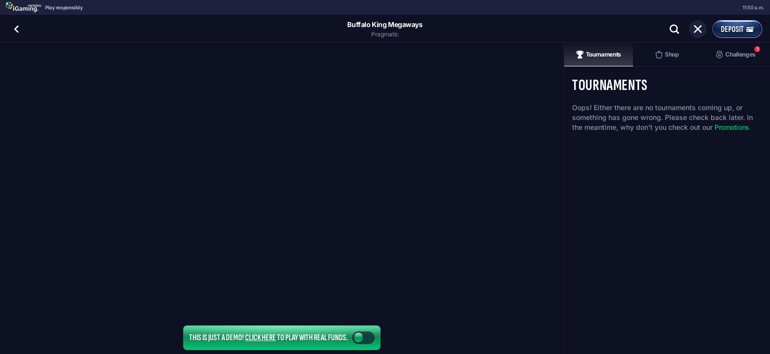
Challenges (737, 52)
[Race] (698, 29)
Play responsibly (63, 7)
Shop (667, 55)
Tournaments (598, 55)
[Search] (674, 29)
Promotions (732, 127)
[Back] (17, 29)
